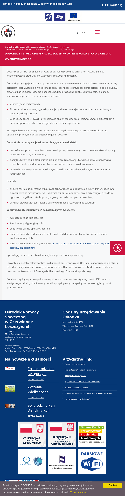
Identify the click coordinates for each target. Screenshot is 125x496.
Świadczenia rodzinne (38, 46)
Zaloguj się (113, 4)
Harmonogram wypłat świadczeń (78, 399)
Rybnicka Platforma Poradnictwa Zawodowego (83, 381)
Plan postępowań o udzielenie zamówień (81, 369)
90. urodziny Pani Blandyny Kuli (41, 407)
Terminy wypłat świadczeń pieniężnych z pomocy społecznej (89, 393)
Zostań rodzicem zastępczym (41, 370)
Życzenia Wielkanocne (38, 388)
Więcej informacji (79, 492)
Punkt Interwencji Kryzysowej (77, 387)
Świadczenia (23, 46)
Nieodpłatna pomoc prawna (76, 375)
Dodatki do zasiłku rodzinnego (60, 46)
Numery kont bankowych (75, 363)
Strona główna (10, 46)
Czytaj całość (36, 378)
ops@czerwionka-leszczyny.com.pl (19, 336)
